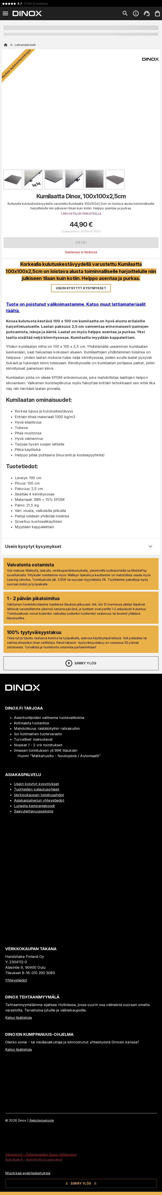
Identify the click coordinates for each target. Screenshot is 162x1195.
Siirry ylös (80, 663)
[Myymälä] (81, 932)
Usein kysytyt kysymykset (36, 784)
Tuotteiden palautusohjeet (36, 789)
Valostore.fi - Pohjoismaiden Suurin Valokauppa (41, 1154)
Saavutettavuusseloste (33, 811)
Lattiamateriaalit (25, 44)
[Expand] (150, 546)
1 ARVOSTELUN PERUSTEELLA (81, 213)
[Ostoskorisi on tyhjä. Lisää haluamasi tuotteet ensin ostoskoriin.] (157, 13)
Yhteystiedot (16, 980)
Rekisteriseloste (41, 1120)
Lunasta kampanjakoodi (34, 806)
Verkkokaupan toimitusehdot (39, 795)
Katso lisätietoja (18, 1017)
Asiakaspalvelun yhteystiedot (39, 800)
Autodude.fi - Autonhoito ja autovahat (33, 1159)
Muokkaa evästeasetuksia (27, 1173)
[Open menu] (5, 13)
